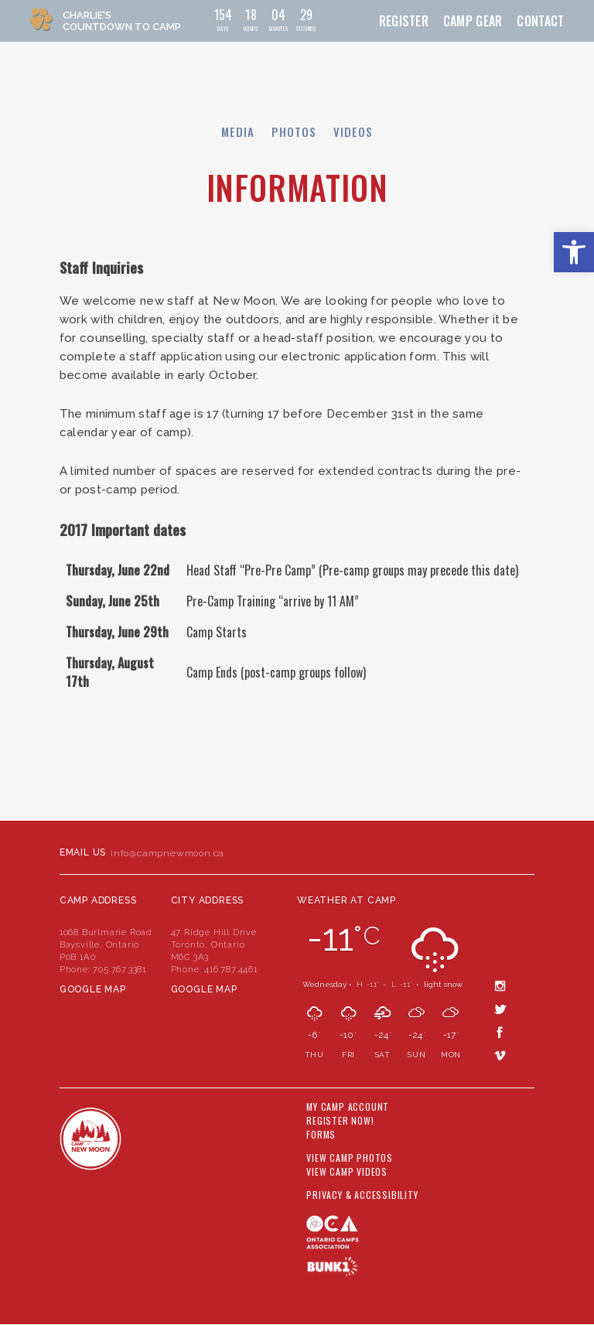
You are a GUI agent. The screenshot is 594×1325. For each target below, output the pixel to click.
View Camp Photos (349, 1158)
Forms (321, 1135)
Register (403, 21)
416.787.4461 (231, 969)
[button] (574, 252)
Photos (293, 131)
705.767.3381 (119, 969)
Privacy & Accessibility (362, 1195)
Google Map (93, 989)
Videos (353, 131)
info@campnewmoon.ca (167, 853)
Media (237, 131)
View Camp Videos (346, 1172)
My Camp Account (347, 1107)
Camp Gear (473, 21)
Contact (540, 21)
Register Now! (340, 1121)
